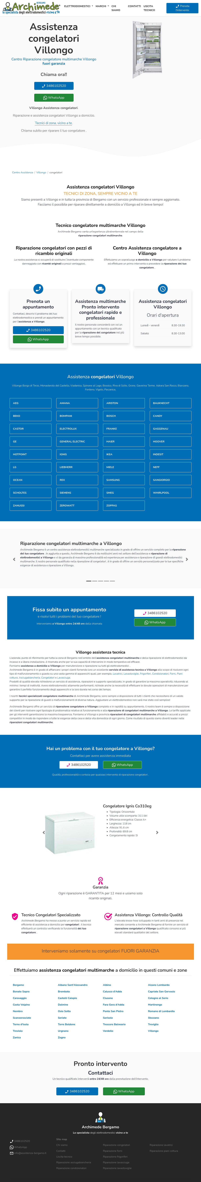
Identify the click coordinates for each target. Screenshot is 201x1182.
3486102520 (54, 86)
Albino (107, 985)
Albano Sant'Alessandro (73, 985)
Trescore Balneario (114, 1024)
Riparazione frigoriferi (115, 1157)
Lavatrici (117, 674)
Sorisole (108, 1018)
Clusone (108, 998)
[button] (14, 559)
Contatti (134, 6)
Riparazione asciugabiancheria (73, 1162)
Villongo (41, 172)
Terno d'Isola (21, 1024)
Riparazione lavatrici (161, 1145)
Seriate (62, 1018)
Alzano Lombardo (159, 985)
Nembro (18, 1011)
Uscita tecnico (149, 8)
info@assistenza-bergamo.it (28, 1153)
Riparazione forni (112, 1151)
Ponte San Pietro (113, 1011)
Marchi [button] (101, 6)
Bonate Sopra (21, 991)
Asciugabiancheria (29, 677)
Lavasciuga (63, 677)
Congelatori (48, 677)
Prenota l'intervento (182, 8)
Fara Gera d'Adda (113, 1005)
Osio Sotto (64, 1011)
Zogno (62, 1037)
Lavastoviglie (131, 674)
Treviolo (18, 1031)
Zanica (17, 1037)
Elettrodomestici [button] (77, 6)
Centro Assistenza (22, 172)
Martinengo (155, 1005)
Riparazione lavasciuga (116, 1162)
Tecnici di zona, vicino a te (53, 123)
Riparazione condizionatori (71, 1168)
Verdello (108, 1031)
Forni (173, 674)
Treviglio (153, 1024)
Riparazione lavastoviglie (117, 1168)
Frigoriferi (145, 674)
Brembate (64, 991)
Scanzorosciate (22, 1018)
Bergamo (18, 985)
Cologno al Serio (158, 998)
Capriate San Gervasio (161, 991)
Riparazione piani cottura (164, 1151)
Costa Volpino (21, 1005)
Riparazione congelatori (116, 1145)
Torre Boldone (66, 1024)
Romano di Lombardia (161, 1011)
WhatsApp (53, 97)
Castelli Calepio (67, 998)
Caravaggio (20, 998)
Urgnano (63, 1031)
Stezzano (153, 1018)
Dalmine (63, 1005)
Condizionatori (160, 674)
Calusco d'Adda (112, 991)
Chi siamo (116, 8)
